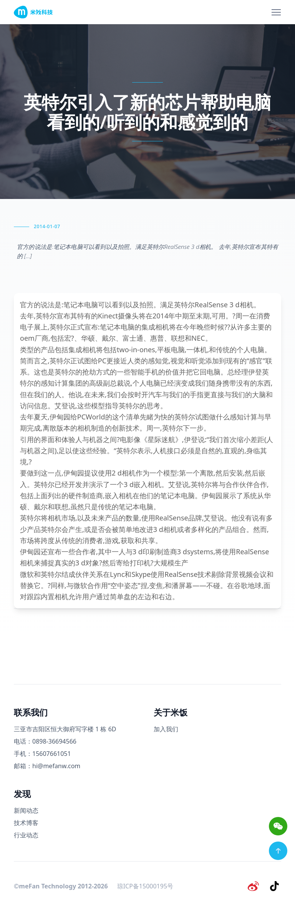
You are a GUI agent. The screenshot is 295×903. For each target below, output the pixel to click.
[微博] (255, 885)
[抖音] (275, 885)
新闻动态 (26, 810)
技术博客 (26, 822)
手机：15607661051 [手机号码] (42, 753)
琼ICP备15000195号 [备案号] (145, 885)
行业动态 (26, 835)
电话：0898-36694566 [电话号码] (45, 741)
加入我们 (166, 729)
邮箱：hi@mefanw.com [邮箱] (47, 766)
